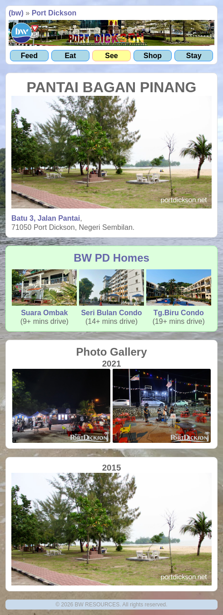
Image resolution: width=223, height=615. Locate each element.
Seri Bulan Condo (111, 293)
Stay (194, 56)
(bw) (16, 13)
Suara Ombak (44, 293)
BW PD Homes (111, 258)
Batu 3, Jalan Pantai (45, 218)
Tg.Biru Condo (178, 293)
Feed (29, 56)
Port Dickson (54, 13)
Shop (153, 56)
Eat (70, 56)
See (111, 56)
